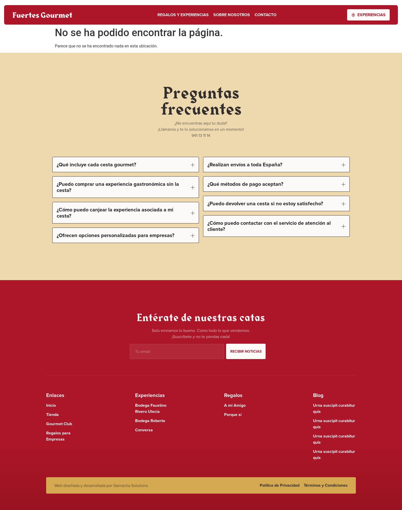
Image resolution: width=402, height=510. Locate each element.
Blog (318, 395)
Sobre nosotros (231, 15)
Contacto (265, 15)
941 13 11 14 (201, 135)
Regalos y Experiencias (183, 15)
